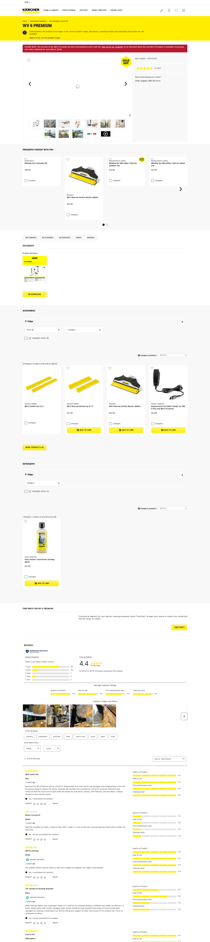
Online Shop (116, 10)
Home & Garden (50, 10)
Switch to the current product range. (44, 38)
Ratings (91, 238)
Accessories (47, 238)
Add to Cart (84, 451)
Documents (30, 238)
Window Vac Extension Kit (36, 163)
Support (84, 10)
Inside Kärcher (99, 10)
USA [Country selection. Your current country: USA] (27, 2)
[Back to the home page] (32, 10)
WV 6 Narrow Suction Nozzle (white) (82, 197)
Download (34, 294)
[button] (29, 83)
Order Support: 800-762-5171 (147, 81)
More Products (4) (34, 469)
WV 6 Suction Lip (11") (34, 428)
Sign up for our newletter (112, 47)
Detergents (64, 238)
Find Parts (179, 665)
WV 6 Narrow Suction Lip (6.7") (80, 428)
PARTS (79, 238)
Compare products (147, 377)
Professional (69, 10)
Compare (32, 181)
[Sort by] (172, 377)
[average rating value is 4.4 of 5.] (147, 68)
